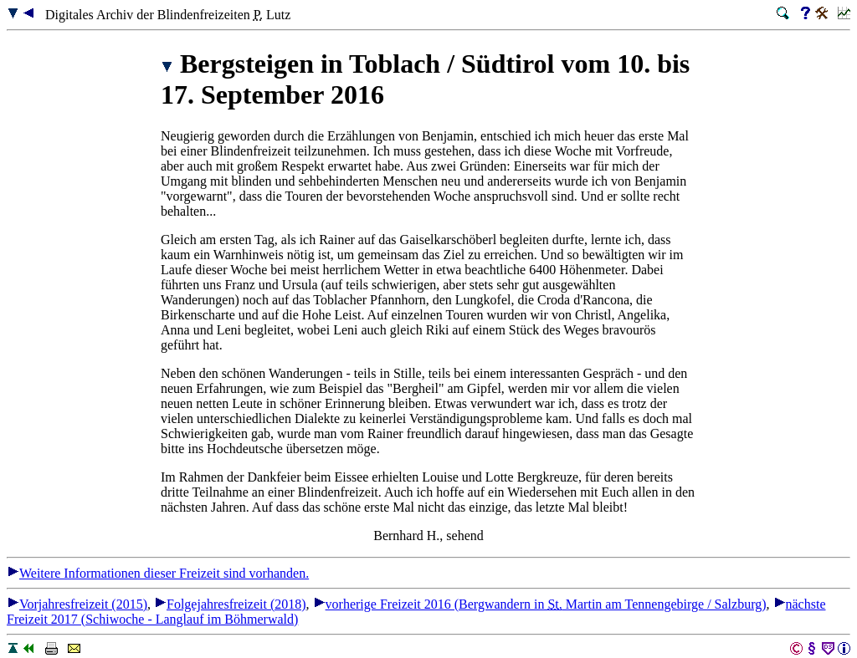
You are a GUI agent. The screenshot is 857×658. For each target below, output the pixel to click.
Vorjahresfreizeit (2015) (77, 604)
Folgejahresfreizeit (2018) (230, 604)
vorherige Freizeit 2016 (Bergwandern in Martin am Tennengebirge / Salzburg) (540, 604)
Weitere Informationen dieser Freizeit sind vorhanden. (158, 573)
